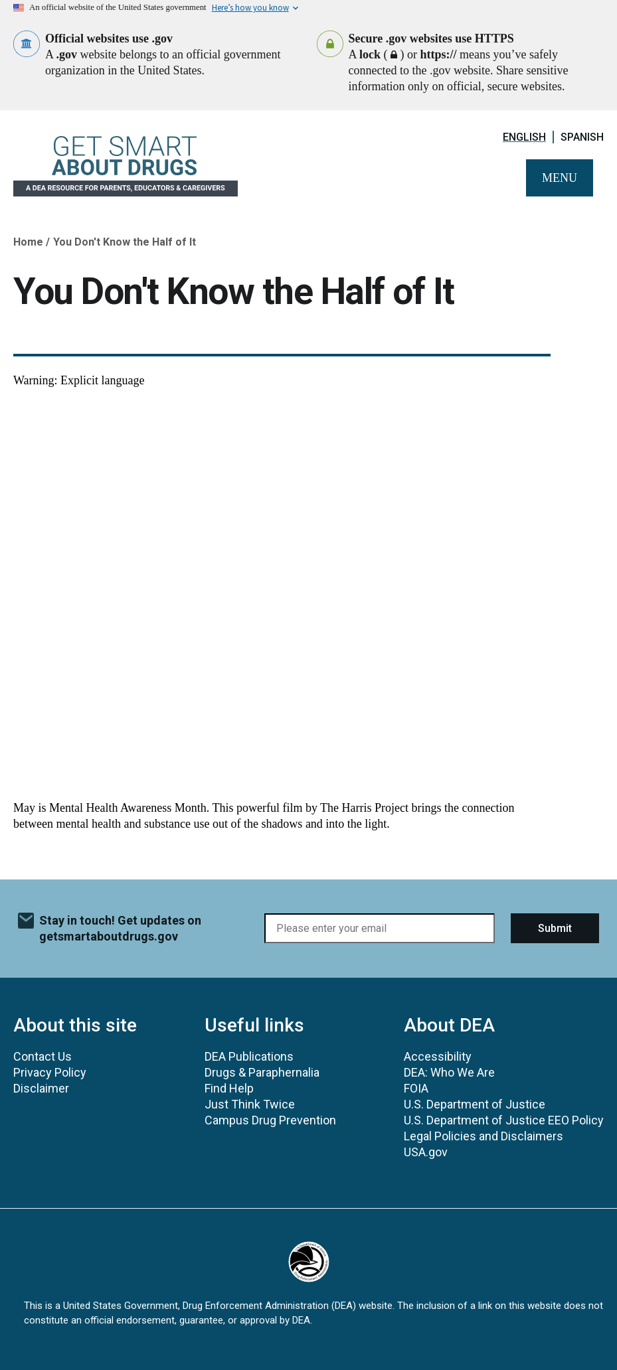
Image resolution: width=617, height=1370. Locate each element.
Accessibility (438, 1056)
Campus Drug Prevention (270, 1120)
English (524, 137)
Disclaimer (41, 1088)
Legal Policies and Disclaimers (483, 1136)
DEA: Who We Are (449, 1072)
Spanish (582, 137)
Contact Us (42, 1056)
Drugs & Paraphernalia (262, 1072)
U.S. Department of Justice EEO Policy (504, 1120)
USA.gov (426, 1152)
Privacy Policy (49, 1072)
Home (28, 242)
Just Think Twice (250, 1104)
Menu (559, 178)
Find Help (229, 1088)
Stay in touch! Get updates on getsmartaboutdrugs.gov (120, 928)
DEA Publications (249, 1056)
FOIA (416, 1088)
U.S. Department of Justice (474, 1104)
